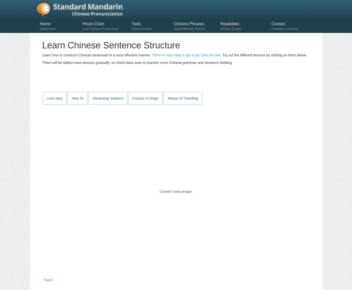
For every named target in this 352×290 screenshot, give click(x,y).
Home (59, 26)
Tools (150, 26)
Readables (243, 26)
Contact (291, 26)
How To (77, 98)
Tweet (48, 280)
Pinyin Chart (104, 26)
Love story (55, 98)
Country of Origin (145, 98)
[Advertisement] (176, 79)
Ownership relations (107, 98)
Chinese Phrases (194, 26)
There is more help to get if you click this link (186, 55)
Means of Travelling (183, 98)
